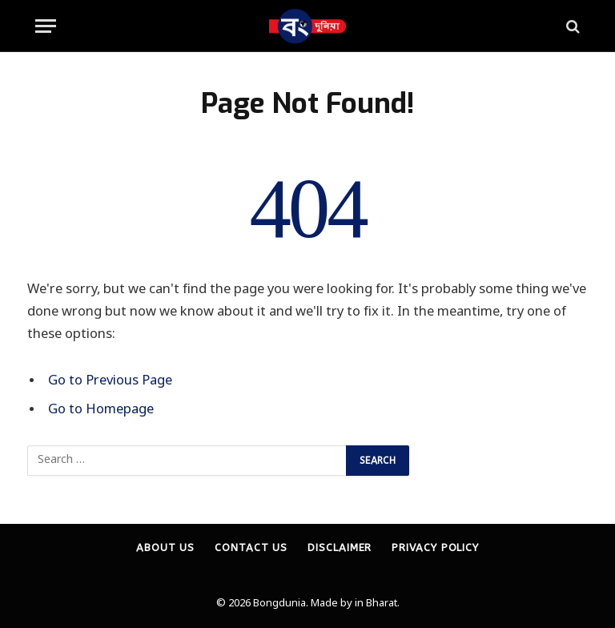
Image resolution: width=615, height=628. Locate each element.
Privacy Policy (435, 547)
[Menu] (45, 26)
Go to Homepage (101, 410)
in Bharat (376, 603)
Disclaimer (340, 547)
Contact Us (251, 547)
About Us (165, 547)
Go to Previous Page (110, 381)
